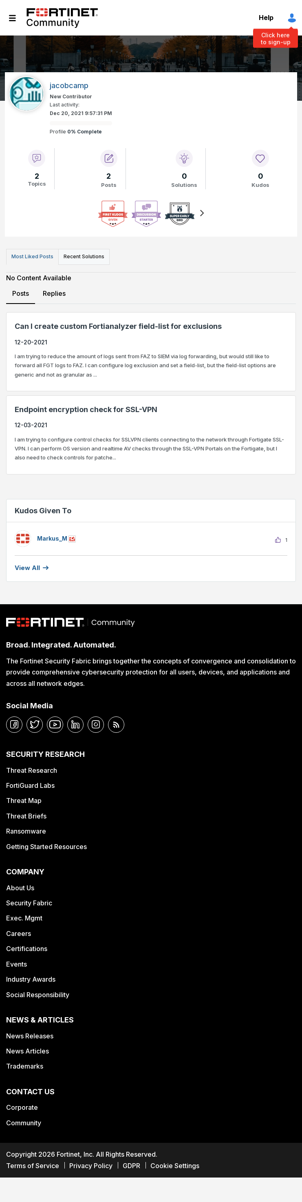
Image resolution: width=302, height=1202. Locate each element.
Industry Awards (30, 979)
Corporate (22, 1107)
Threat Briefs (26, 816)
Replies (54, 293)
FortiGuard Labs (30, 785)
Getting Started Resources (46, 847)
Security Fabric (29, 903)
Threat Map (24, 800)
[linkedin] (75, 724)
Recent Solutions (84, 256)
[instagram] (96, 724)
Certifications (26, 949)
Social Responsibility (37, 995)
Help (266, 17)
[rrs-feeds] (116, 724)
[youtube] (55, 724)
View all (27, 568)
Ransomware (26, 831)
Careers (18, 933)
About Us (20, 888)
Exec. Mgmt (24, 918)
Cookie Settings (174, 1166)
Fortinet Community (62, 18)
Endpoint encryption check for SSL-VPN (86, 409)
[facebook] (14, 724)
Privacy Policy (90, 1166)
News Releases (29, 1036)
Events (16, 964)
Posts (20, 293)
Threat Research (31, 770)
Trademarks (24, 1066)
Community (23, 1123)
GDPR (131, 1166)
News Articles (27, 1051)
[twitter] (34, 724)
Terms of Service (32, 1166)
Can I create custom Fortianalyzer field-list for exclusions (118, 326)
